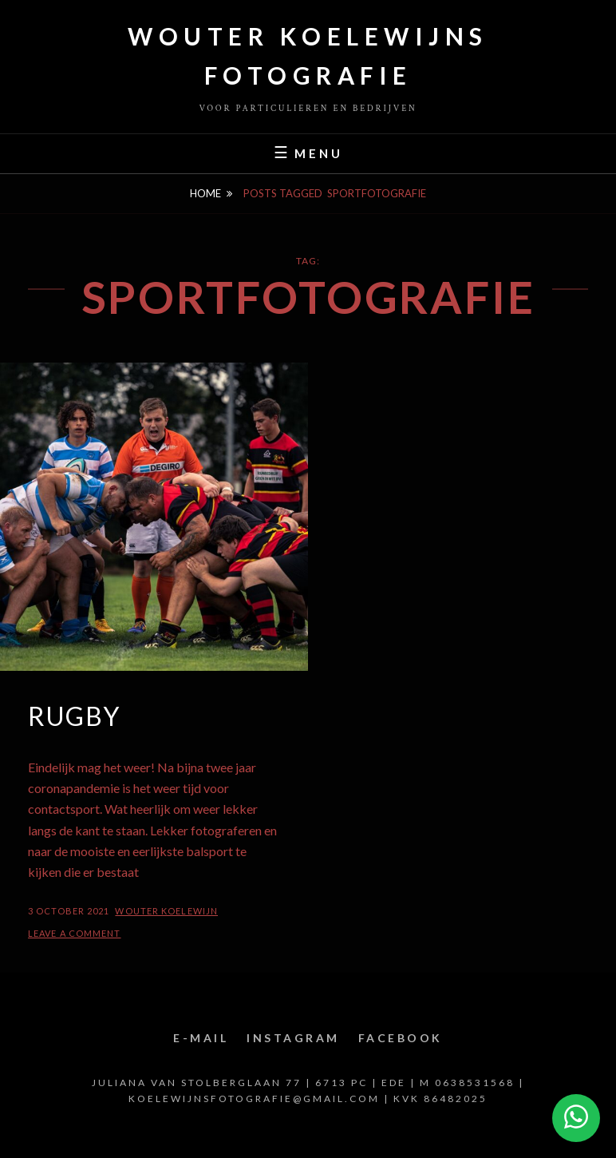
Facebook (400, 1038)
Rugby (74, 716)
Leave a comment (74, 933)
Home (205, 193)
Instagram (293, 1038)
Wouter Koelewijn (166, 911)
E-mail (200, 1038)
